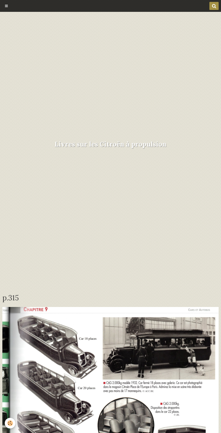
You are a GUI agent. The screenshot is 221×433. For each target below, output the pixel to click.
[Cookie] (10, 423)
